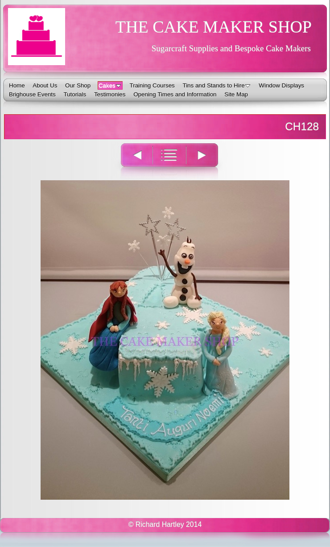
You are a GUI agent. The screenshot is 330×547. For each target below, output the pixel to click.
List (169, 160)
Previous (132, 160)
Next (207, 160)
